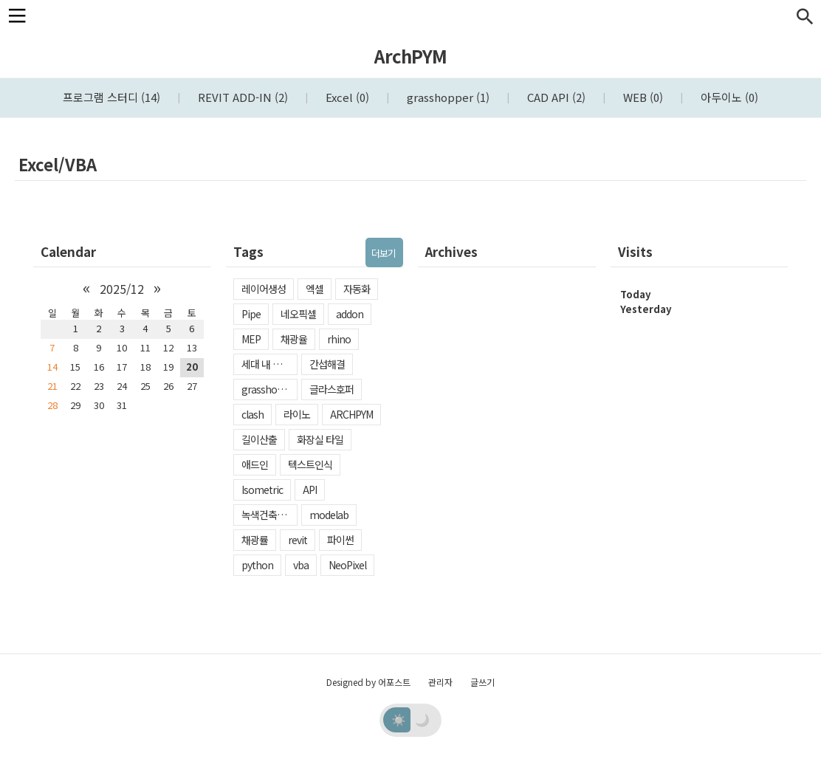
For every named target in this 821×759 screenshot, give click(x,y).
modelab (328, 514)
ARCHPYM (351, 414)
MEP (251, 339)
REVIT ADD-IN (241, 97)
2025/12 (122, 289)
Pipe (251, 313)
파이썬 (340, 539)
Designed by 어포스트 (368, 682)
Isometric (262, 489)
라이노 (297, 414)
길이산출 (259, 439)
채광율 (294, 339)
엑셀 (314, 288)
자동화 (356, 288)
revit (297, 539)
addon (349, 313)
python (257, 564)
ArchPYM (410, 56)
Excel (346, 97)
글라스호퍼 (331, 389)
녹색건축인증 (268, 514)
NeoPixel (347, 564)
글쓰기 (482, 682)
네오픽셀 (298, 313)
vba (301, 564)
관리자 (440, 682)
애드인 (254, 464)
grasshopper (446, 97)
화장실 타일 (320, 439)
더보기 (383, 253)
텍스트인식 (310, 464)
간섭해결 (327, 364)
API (310, 489)
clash (252, 414)
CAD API (554, 97)
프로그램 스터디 (111, 97)
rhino (339, 339)
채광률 (254, 539)
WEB (641, 97)
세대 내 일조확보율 (269, 364)
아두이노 (728, 97)
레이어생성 (263, 288)
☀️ (398, 719)
